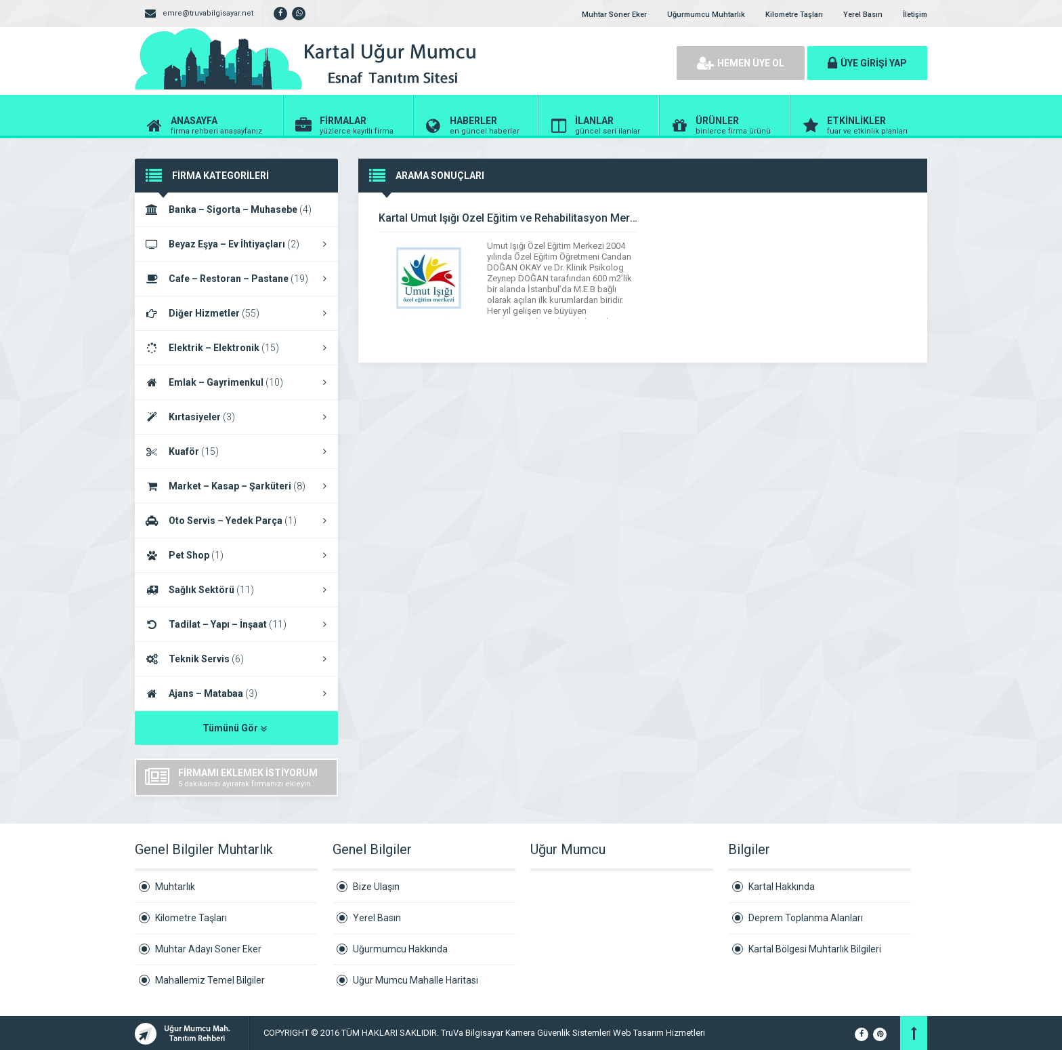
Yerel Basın (863, 14)
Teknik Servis (236, 659)
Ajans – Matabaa (236, 693)
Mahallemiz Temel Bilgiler (210, 980)
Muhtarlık (175, 886)
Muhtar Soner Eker (614, 14)
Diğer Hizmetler (236, 313)
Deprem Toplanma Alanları (805, 917)
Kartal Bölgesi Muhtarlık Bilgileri (814, 949)
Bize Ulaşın (376, 886)
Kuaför (236, 451)
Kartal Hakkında (781, 886)
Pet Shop (236, 555)
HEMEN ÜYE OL (740, 63)
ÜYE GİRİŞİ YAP (867, 63)
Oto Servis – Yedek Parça (236, 521)
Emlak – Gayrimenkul (236, 382)
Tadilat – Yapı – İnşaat (236, 624)
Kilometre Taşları (794, 14)
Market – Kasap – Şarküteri (236, 486)
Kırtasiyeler (236, 417)
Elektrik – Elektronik (236, 348)
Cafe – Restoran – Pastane (236, 279)
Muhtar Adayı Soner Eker (208, 949)
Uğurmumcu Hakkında (400, 949)
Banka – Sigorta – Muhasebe (236, 210)
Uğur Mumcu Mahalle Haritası (415, 980)
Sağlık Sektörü (236, 590)
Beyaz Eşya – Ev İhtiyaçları (236, 244)
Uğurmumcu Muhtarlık (706, 14)
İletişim (915, 14)
